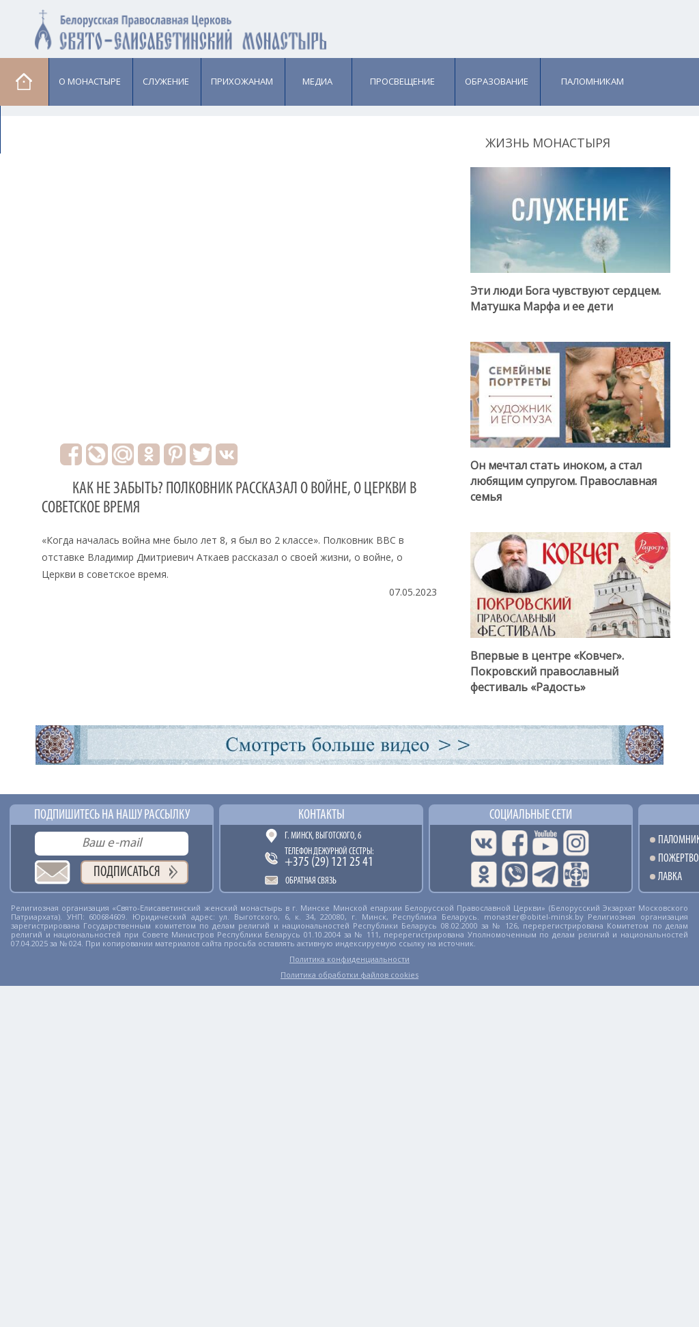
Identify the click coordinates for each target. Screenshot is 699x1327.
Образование (496, 81)
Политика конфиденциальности (349, 958)
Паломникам (592, 81)
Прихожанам (242, 81)
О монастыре (90, 81)
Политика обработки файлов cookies (349, 974)
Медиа (317, 81)
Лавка (35, 129)
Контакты (321, 815)
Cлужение (166, 81)
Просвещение (402, 81)
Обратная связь (311, 881)
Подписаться (127, 872)
